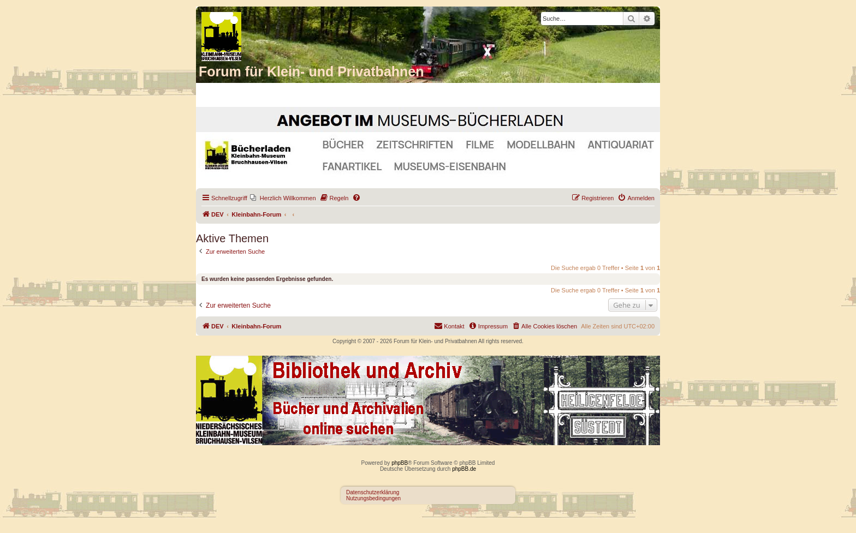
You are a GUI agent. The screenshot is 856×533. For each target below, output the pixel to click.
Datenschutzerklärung (372, 492)
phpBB (399, 463)
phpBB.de (464, 469)
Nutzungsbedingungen (373, 498)
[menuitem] (283, 198)
